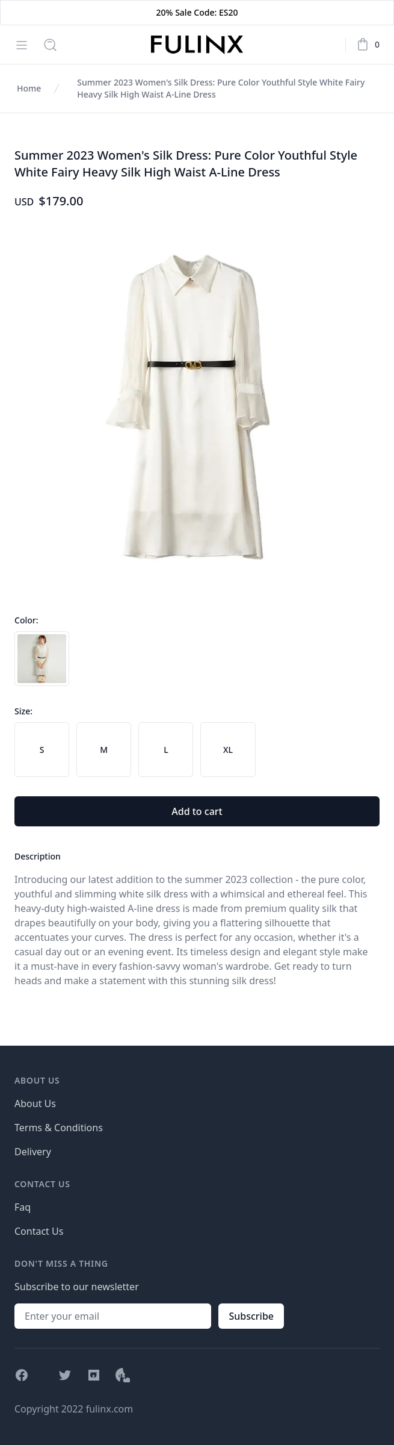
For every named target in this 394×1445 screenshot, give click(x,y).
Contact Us (38, 1231)
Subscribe (251, 1316)
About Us (35, 1103)
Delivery (32, 1151)
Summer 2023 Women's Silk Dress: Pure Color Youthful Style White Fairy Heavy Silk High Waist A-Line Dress (221, 88)
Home (29, 88)
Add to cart (196, 811)
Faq (22, 1207)
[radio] (41, 658)
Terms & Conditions (58, 1127)
